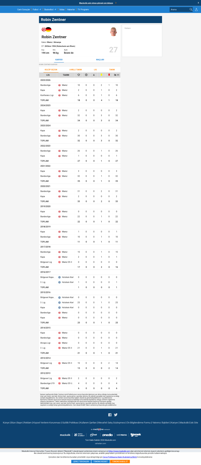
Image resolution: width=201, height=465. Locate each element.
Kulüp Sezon (51, 70)
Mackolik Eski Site (189, 422)
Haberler (71, 9)
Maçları (100, 60)
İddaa (61, 9)
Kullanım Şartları (88, 422)
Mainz (50, 42)
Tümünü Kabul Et (120, 462)
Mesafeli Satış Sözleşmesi (111, 422)
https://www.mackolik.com (119, 451)
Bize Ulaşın (16, 422)
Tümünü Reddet (100, 462)
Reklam (28, 422)
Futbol (35, 9)
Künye (6, 422)
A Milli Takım (75, 70)
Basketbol (48, 9)
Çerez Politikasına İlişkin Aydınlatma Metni (120, 457)
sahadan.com (100, 443)
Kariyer (59, 60)
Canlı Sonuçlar (23, 9)
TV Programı (83, 9)
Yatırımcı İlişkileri (160, 422)
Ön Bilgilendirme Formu (138, 422)
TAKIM (112, 70)
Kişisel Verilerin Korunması (46, 422)
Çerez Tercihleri (81, 462)
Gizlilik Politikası (70, 422)
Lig (95, 70)
